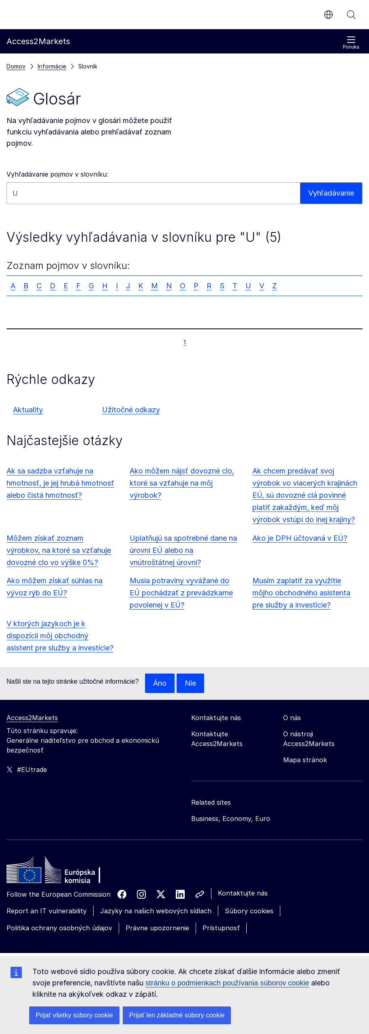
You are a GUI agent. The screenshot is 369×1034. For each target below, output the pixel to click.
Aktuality (28, 409)
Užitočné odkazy (131, 409)
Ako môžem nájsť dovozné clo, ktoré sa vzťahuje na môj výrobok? (182, 483)
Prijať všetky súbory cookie (74, 1015)
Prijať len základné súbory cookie (176, 1015)
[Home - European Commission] (65, 872)
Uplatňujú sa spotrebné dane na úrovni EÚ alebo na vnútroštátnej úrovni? (183, 550)
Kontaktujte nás (243, 893)
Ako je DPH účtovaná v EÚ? (299, 538)
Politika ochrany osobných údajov (59, 928)
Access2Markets (32, 718)
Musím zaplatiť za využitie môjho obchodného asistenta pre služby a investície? (301, 592)
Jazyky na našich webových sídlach (155, 911)
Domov (16, 66)
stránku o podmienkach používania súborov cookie (227, 983)
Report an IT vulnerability (46, 911)
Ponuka (351, 43)
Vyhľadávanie (351, 14)
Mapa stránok (305, 760)
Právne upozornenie (157, 928)
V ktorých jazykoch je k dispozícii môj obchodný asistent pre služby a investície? (59, 635)
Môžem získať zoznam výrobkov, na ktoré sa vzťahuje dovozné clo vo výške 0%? (58, 550)
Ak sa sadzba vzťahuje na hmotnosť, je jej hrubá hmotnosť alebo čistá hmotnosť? (60, 483)
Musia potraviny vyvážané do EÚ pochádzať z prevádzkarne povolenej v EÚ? (181, 592)
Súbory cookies (249, 911)
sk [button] (328, 14)
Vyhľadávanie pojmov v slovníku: (57, 174)
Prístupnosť (221, 928)
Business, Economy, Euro (230, 818)
